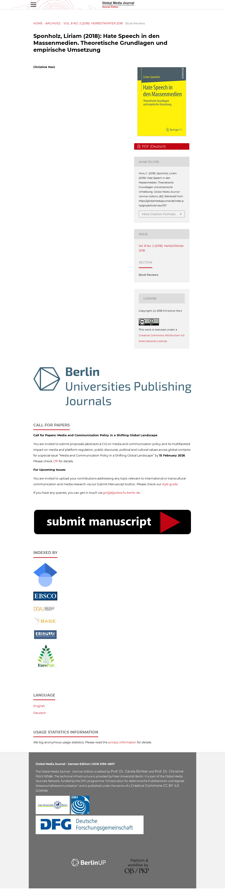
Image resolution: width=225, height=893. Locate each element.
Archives (53, 23)
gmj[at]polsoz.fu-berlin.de (121, 492)
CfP (55, 461)
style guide (170, 484)
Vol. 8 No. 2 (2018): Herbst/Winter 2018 (93, 23)
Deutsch (39, 713)
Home (38, 23)
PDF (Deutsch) (153, 146)
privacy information (122, 742)
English (39, 706)
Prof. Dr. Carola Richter (129, 771)
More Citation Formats (158, 214)
